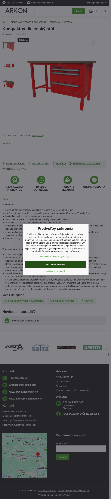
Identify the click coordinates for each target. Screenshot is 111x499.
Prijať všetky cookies (55, 264)
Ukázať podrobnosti (55, 271)
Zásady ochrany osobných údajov (55, 256)
